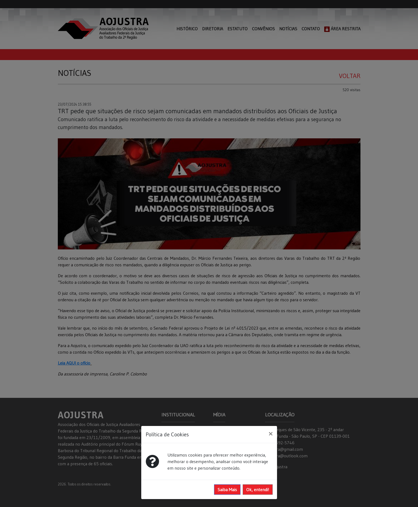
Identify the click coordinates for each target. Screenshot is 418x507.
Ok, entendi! (257, 489)
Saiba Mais (227, 489)
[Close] (270, 433)
